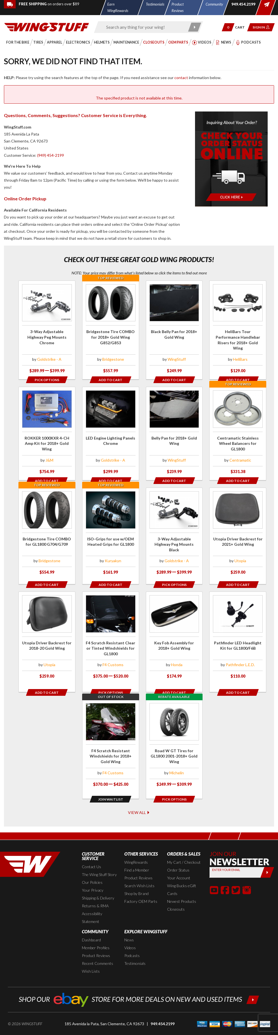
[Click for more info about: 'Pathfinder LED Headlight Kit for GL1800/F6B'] (238, 635)
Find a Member (136, 854)
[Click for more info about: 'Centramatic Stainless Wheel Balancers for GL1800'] (238, 433)
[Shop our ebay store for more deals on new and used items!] (139, 983)
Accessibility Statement (92, 902)
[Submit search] (194, 27)
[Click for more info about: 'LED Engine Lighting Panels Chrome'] (111, 433)
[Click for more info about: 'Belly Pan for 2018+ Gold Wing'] (174, 433)
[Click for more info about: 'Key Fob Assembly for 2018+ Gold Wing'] (174, 635)
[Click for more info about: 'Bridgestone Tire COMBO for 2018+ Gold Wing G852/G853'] (111, 330)
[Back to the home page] (46, 26)
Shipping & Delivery (98, 882)
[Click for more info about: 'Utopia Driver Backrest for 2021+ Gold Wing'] (238, 534)
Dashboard (91, 924)
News (129, 924)
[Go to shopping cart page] (242, 27)
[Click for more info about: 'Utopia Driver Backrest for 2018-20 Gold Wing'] (47, 635)
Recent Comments (97, 947)
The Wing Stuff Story (99, 858)
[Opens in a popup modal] (47, 379)
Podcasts (132, 939)
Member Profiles (96, 932)
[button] (228, 27)
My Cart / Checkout (184, 846)
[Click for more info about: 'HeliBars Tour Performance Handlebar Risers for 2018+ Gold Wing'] (238, 330)
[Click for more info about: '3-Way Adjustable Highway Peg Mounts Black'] (174, 534)
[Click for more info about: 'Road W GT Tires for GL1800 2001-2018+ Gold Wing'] (174, 736)
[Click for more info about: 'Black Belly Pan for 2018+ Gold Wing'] (174, 330)
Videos (130, 932)
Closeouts (176, 893)
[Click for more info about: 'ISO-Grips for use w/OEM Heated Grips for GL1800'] (111, 534)
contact (181, 77)
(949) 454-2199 (50, 155)
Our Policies (92, 866)
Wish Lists (91, 955)
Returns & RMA (95, 890)
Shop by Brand (136, 877)
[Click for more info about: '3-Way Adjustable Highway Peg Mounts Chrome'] (47, 330)
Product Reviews (138, 862)
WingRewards (136, 846)
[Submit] (267, 856)
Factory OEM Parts (140, 885)
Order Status (178, 854)
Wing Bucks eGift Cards (181, 874)
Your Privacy (92, 874)
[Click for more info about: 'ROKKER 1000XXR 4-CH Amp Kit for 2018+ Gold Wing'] (47, 433)
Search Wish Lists (139, 870)
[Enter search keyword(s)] (144, 27)
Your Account (178, 862)
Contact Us (91, 851)
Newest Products (181, 885)
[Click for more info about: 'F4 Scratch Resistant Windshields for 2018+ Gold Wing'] (111, 736)
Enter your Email (226, 854)
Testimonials (135, 947)
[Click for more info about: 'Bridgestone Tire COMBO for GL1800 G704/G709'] (47, 534)
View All (139, 796)
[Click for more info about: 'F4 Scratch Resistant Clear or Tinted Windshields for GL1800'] (111, 635)
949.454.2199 (163, 1008)
